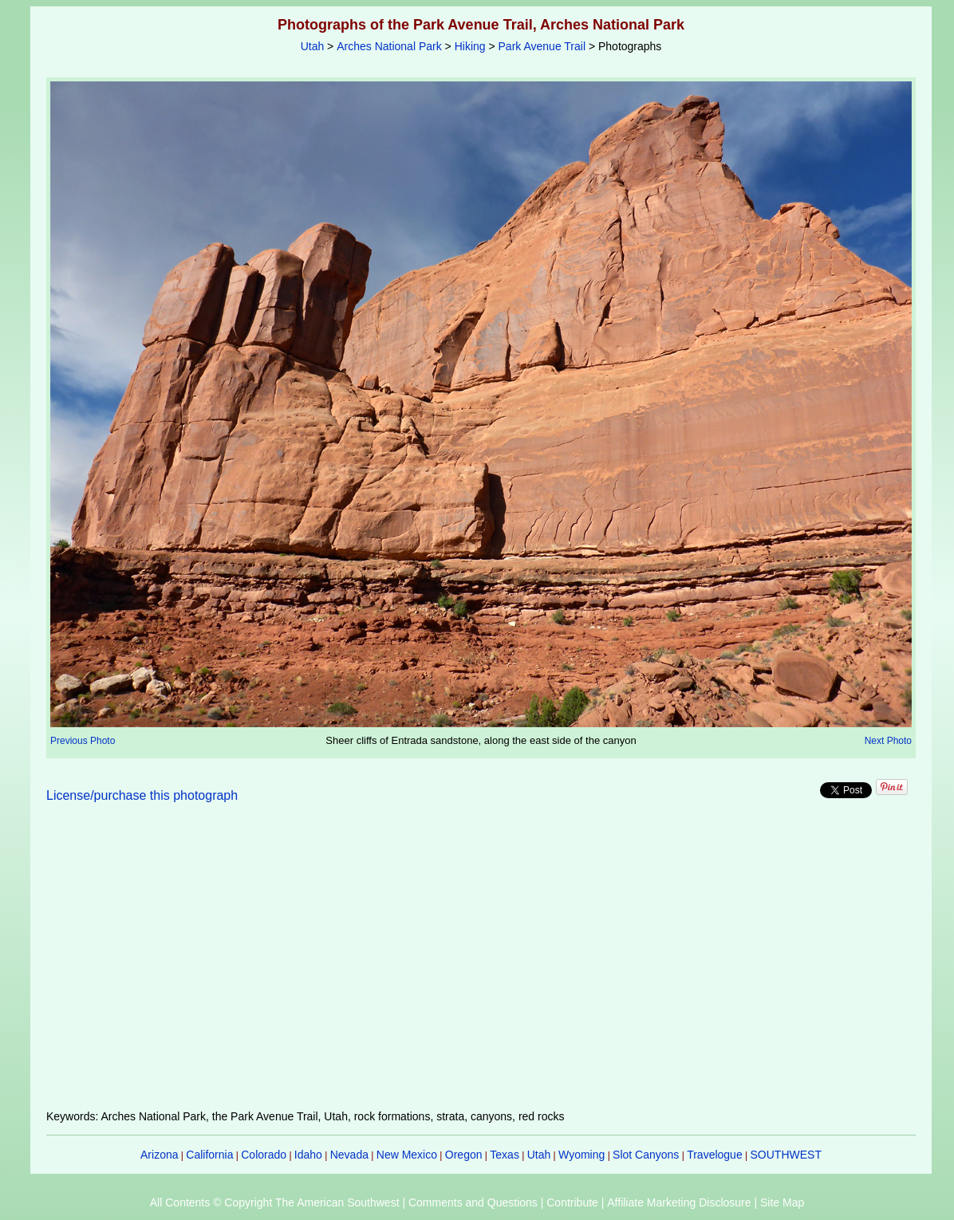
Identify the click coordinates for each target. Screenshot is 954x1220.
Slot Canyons (646, 1154)
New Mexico (406, 1154)
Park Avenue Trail (542, 46)
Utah (313, 46)
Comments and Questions (473, 1202)
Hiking (470, 46)
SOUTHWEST (786, 1154)
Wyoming (581, 1154)
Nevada (349, 1154)
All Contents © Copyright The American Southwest (275, 1202)
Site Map (782, 1202)
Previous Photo (82, 740)
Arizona (159, 1154)
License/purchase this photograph (142, 795)
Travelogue (715, 1154)
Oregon (464, 1154)
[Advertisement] (481, 965)
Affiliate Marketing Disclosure (679, 1202)
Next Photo (888, 740)
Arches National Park (389, 46)
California (209, 1154)
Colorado (263, 1154)
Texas (504, 1154)
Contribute (572, 1202)
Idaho (308, 1154)
